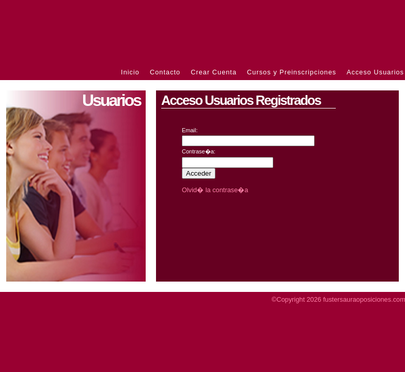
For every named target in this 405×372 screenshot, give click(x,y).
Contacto (165, 72)
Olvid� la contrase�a (215, 190)
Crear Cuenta (214, 72)
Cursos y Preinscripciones (291, 72)
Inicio (130, 72)
